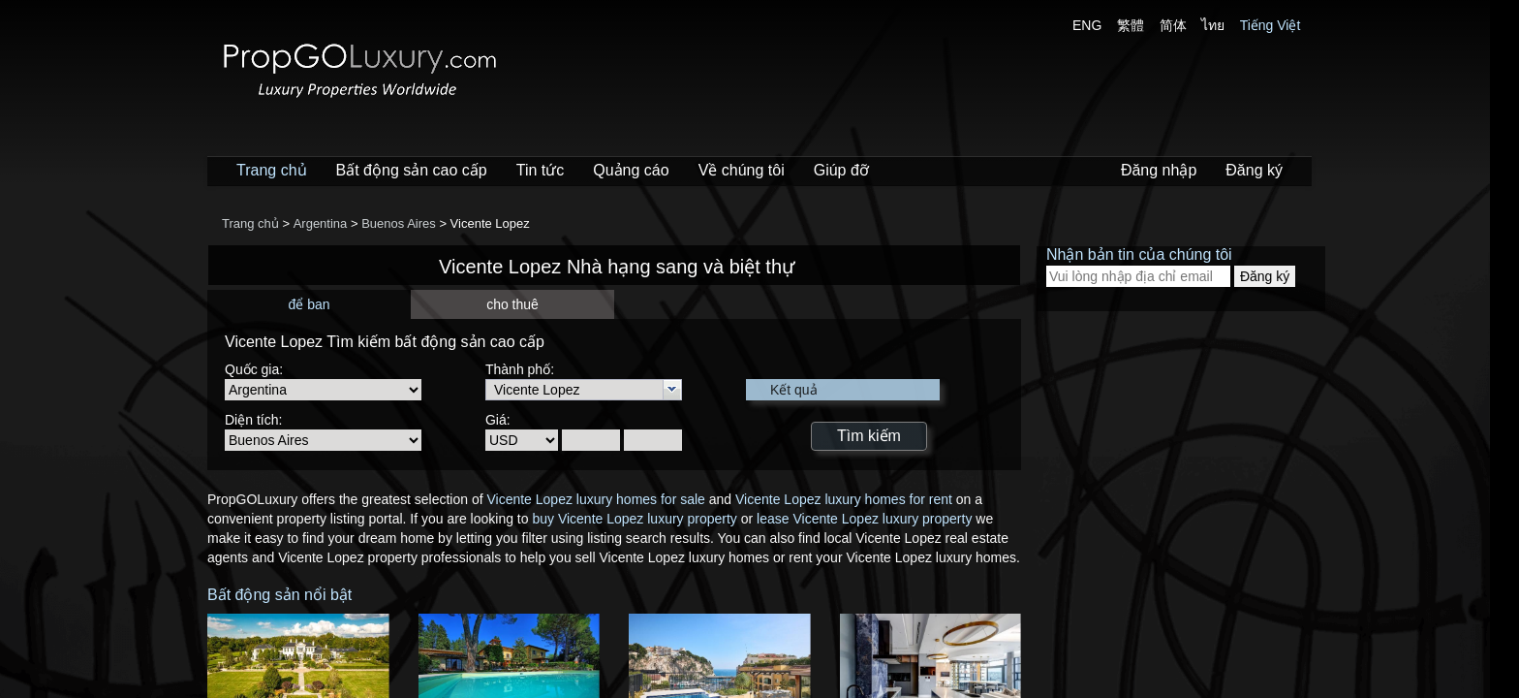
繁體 (1130, 25)
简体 (1173, 25)
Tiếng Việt (1270, 25)
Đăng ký (1254, 170)
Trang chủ (271, 170)
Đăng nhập (1158, 170)
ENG (1086, 25)
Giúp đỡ (841, 170)
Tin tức (540, 170)
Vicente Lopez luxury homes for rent (843, 499)
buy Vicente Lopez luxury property (634, 518)
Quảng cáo (630, 170)
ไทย (1212, 25)
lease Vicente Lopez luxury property (864, 518)
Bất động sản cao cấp (411, 170)
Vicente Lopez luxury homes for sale (595, 499)
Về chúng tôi (741, 170)
